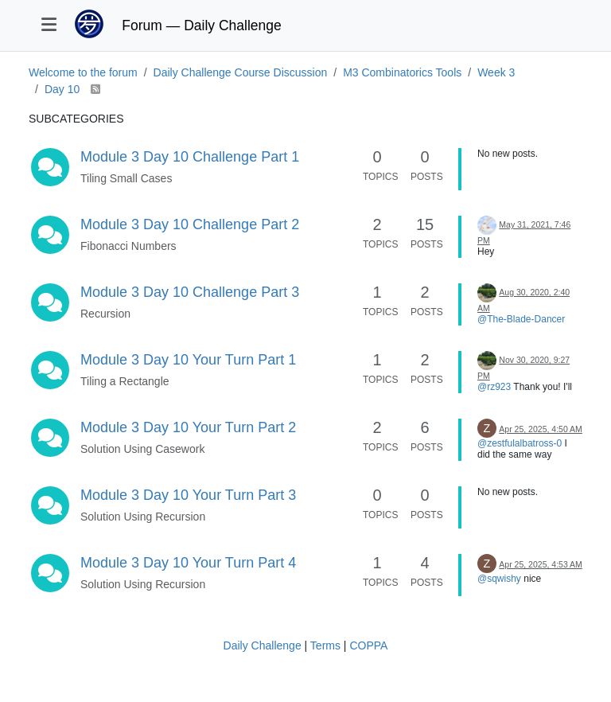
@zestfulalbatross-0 (519, 443)
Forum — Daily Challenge (201, 25)
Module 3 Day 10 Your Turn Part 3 (188, 495)
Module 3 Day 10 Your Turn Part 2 (188, 427)
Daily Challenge (263, 645)
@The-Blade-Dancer (521, 319)
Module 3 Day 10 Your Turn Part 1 (188, 360)
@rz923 (494, 386)
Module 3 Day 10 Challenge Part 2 (189, 224)
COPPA (368, 645)
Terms (325, 645)
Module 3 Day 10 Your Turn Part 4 (188, 563)
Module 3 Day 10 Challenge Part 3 (189, 292)
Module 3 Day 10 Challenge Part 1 (189, 157)
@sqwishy (499, 578)
